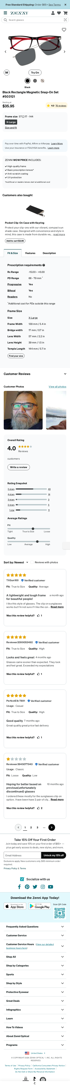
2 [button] (31, 827)
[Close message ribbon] (65, 4)
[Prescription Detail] (43, 265)
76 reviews (61, 105)
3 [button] (37, 827)
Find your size (16, 355)
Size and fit (11, 127)
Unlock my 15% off (54, 855)
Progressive (14, 284)
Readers (12, 296)
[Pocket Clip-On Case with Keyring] (35, 210)
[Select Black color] (27, 81)
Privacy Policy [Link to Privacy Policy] (24, 1065)
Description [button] (49, 253)
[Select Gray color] (35, 81)
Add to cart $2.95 (15, 240)
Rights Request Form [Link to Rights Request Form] (23, 1068)
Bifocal (11, 290)
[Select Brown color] (42, 81)
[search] (31, 20)
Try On (35, 72)
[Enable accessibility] (66, 545)
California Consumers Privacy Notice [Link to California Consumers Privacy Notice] (49, 1065)
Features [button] (30, 253)
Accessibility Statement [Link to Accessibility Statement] (45, 1068)
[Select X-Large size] (11, 122)
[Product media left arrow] (5, 51)
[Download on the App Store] (15, 911)
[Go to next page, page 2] (51, 827)
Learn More (57, 143)
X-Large (33, 317)
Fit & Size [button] (12, 253)
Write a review (18, 467)
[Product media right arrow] (65, 51)
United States (35, 1053)
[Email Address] (22, 855)
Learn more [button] (53, 147)
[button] (65, 19)
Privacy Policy (10, 868)
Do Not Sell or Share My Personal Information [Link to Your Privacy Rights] (35, 1072)
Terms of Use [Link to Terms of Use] (10, 1065)
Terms (23, 868)
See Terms (55, 4)
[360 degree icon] (7, 72)
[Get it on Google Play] (39, 911)
